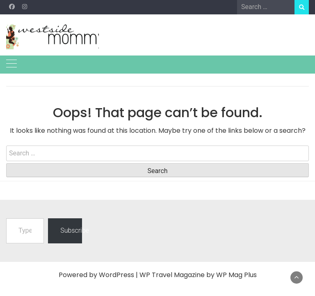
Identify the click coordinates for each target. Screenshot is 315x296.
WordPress (116, 275)
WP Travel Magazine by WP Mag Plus (198, 275)
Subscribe (71, 230)
